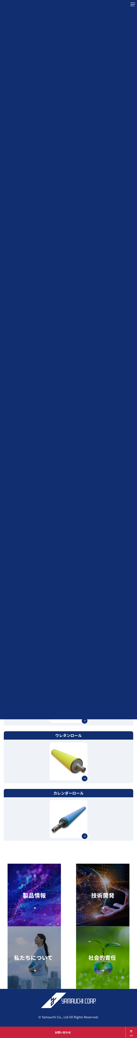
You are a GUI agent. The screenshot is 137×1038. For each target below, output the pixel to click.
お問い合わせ (63, 1032)
